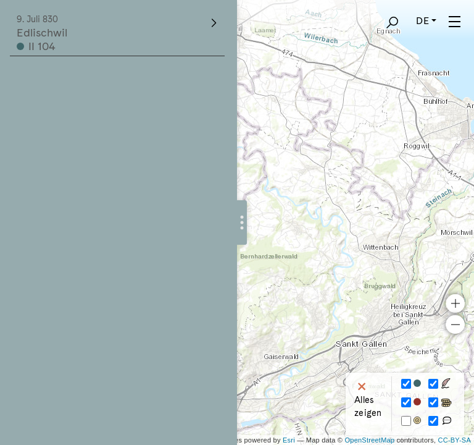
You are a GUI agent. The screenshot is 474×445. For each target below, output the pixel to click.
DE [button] (422, 21)
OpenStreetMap (369, 440)
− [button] (455, 324)
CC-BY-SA (454, 440)
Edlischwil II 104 (118, 33)
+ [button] (455, 303)
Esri (289, 440)
